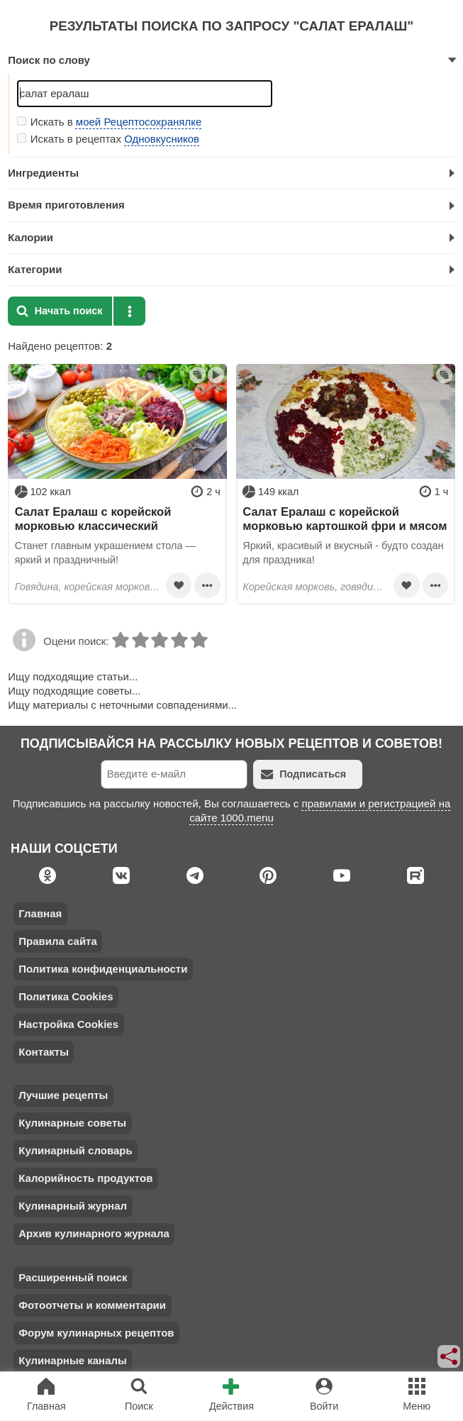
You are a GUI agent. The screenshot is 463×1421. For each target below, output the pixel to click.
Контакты (43, 1052)
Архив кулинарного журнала (93, 1233)
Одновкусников (161, 139)
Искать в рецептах (108, 139)
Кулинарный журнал (72, 1206)
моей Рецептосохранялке (138, 122)
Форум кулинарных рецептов (96, 1333)
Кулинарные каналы (72, 1360)
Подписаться (303, 774)
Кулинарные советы (72, 1123)
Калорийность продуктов (85, 1178)
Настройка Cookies (68, 1024)
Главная (40, 913)
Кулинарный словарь (75, 1150)
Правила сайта (57, 941)
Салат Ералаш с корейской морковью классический (93, 518)
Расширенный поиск (72, 1277)
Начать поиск (59, 311)
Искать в (109, 122)
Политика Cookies (65, 996)
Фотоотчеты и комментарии (92, 1305)
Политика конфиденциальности (102, 969)
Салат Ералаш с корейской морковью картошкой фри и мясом (344, 518)
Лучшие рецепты (63, 1095)
